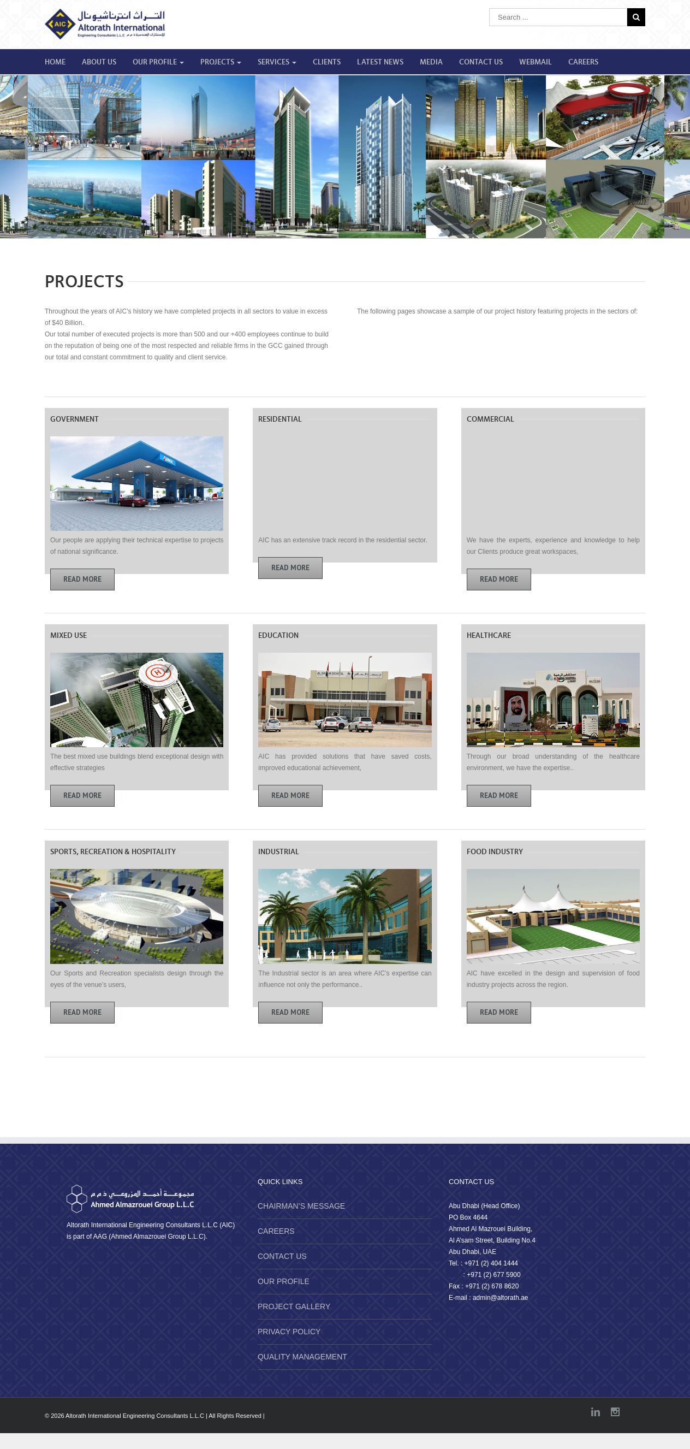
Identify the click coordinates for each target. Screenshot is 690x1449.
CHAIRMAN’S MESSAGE (301, 1206)
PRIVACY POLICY (289, 1331)
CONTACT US (481, 62)
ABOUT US (99, 62)
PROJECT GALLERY (294, 1306)
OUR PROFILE (158, 62)
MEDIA (431, 62)
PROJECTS (220, 62)
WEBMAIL (535, 62)
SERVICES (277, 62)
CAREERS (583, 62)
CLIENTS (327, 62)
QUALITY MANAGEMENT (302, 1356)
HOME (55, 62)
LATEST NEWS (380, 62)
